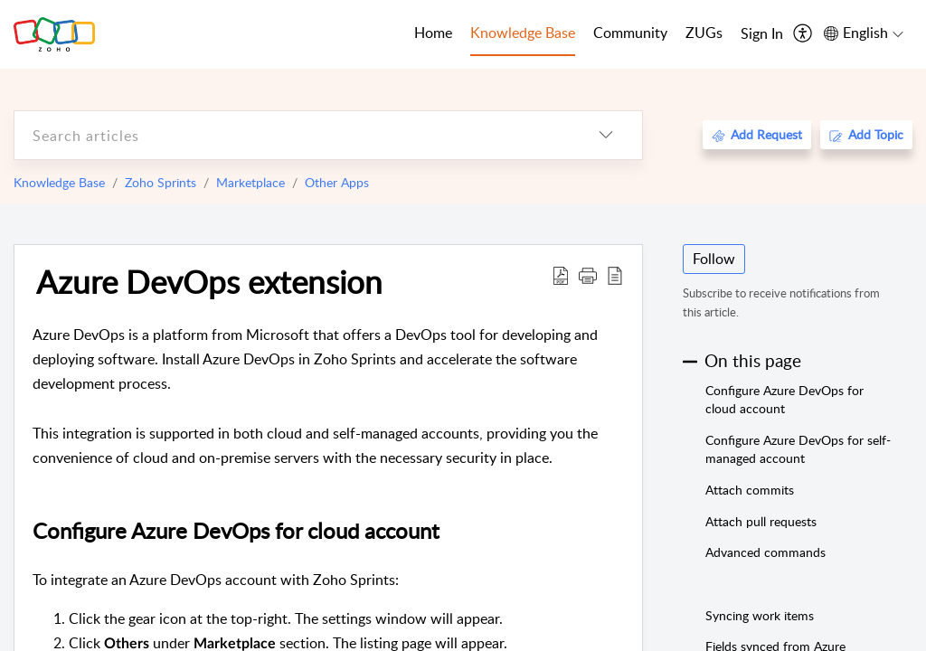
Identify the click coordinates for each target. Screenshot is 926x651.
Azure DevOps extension (209, 281)
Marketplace (250, 182)
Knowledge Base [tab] (522, 32)
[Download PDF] (561, 275)
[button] (588, 275)
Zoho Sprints (160, 182)
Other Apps (337, 182)
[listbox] (606, 135)
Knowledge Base (59, 182)
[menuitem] (762, 34)
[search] (292, 135)
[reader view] (615, 275)
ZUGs (704, 32)
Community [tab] (630, 32)
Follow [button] (714, 259)
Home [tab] (433, 32)
